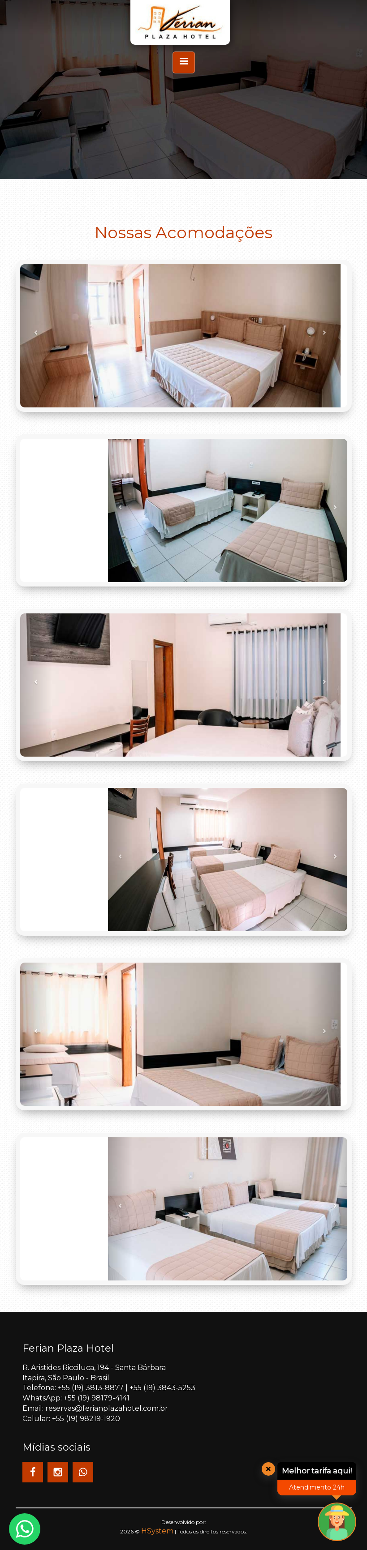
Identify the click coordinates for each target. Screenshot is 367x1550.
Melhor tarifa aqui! (317, 1470)
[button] (36, 335)
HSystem (157, 1531)
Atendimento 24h (317, 1487)
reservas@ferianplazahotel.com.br (106, 1408)
